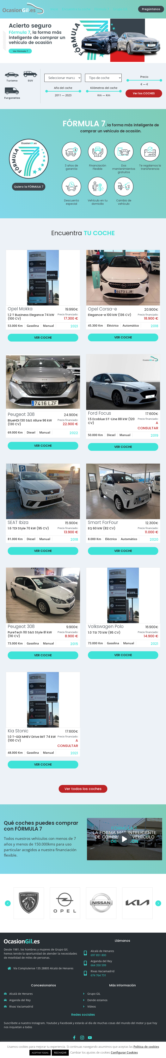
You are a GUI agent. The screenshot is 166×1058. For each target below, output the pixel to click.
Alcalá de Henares (102, 951)
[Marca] (62, 78)
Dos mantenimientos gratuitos (123, 169)
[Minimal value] (63, 91)
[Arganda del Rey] (85, 963)
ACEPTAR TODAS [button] (40, 1052)
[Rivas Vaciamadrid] (85, 973)
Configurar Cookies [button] (124, 1052)
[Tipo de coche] (103, 78)
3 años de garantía (71, 167)
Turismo (12, 80)
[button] (124, 839)
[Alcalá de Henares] (85, 953)
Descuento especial (71, 202)
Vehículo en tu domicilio (98, 202)
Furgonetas (12, 98)
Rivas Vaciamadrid (102, 971)
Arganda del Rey (101, 961)
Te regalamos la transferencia (150, 167)
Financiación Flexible (97, 167)
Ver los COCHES (144, 93)
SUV (30, 80)
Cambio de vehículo (123, 202)
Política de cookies (146, 1046)
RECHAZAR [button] (60, 1052)
